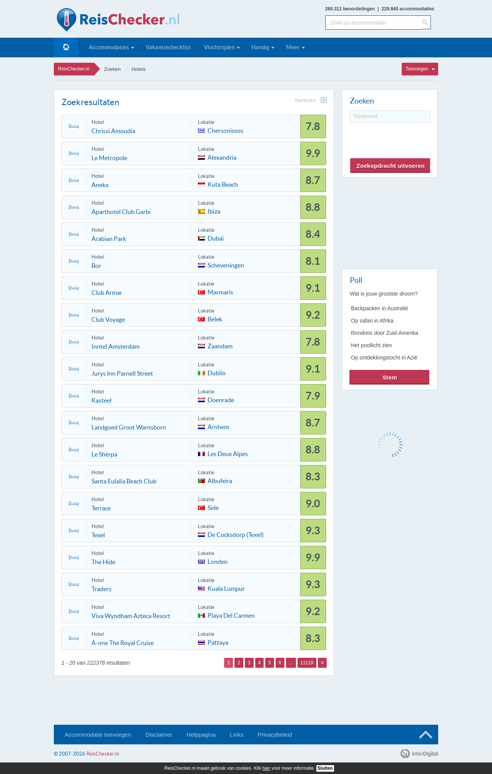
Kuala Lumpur (226, 588)
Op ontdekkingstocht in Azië (384, 357)
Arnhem (218, 426)
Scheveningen (226, 264)
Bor (96, 265)
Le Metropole (109, 157)
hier (266, 768)
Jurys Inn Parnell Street (122, 373)
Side (213, 507)
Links (236, 734)
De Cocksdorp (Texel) (236, 534)
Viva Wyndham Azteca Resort (130, 615)
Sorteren (305, 100)
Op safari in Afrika (372, 321)
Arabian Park (108, 238)
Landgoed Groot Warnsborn (128, 427)
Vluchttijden (219, 47)
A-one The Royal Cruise (122, 642)
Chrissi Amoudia (113, 130)
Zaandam (220, 345)
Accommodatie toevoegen (98, 734)
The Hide (103, 561)
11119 (307, 662)
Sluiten (325, 768)
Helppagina (201, 734)
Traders (101, 588)
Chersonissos (225, 130)
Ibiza (214, 211)
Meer (293, 47)
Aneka (99, 184)
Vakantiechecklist (168, 47)
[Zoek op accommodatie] (373, 22)
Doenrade (221, 399)
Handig (260, 47)
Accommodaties (109, 47)
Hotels (138, 69)
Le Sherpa (104, 454)
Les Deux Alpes (228, 453)
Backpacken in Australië (379, 308)
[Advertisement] (389, 221)
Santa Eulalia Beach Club (123, 481)
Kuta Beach (223, 184)
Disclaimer (158, 734)
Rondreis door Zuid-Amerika (384, 333)
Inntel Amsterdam (115, 346)
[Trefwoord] (390, 116)
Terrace (101, 508)
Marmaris (220, 291)
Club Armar (106, 292)
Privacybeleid (275, 734)
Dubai (216, 238)
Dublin (217, 372)
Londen (218, 561)
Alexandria (222, 157)
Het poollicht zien (371, 345)
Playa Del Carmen (231, 615)
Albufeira (220, 480)
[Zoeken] (426, 22)
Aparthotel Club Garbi (121, 211)
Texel (98, 535)
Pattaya (218, 642)
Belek (215, 318)
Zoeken (112, 69)
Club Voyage (108, 319)
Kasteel (101, 400)
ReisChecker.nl (73, 69)
